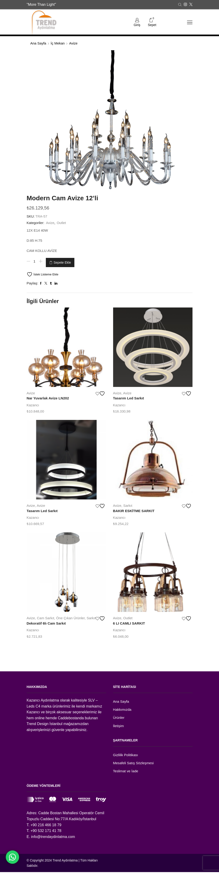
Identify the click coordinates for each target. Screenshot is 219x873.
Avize (73, 43)
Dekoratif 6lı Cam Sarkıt (47, 622)
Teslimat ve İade (126, 772)
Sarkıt (127, 504)
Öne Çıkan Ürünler (70, 617)
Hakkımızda (122, 709)
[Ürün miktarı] (34, 261)
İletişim (119, 726)
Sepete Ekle (62, 261)
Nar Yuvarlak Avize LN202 (49, 396)
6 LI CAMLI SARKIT (130, 622)
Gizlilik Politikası (126, 755)
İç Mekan (58, 43)
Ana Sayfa (38, 43)
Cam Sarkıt (45, 617)
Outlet (61, 223)
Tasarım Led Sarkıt (129, 396)
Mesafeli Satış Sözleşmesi (134, 764)
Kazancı (33, 403)
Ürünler (119, 717)
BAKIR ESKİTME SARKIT (135, 509)
